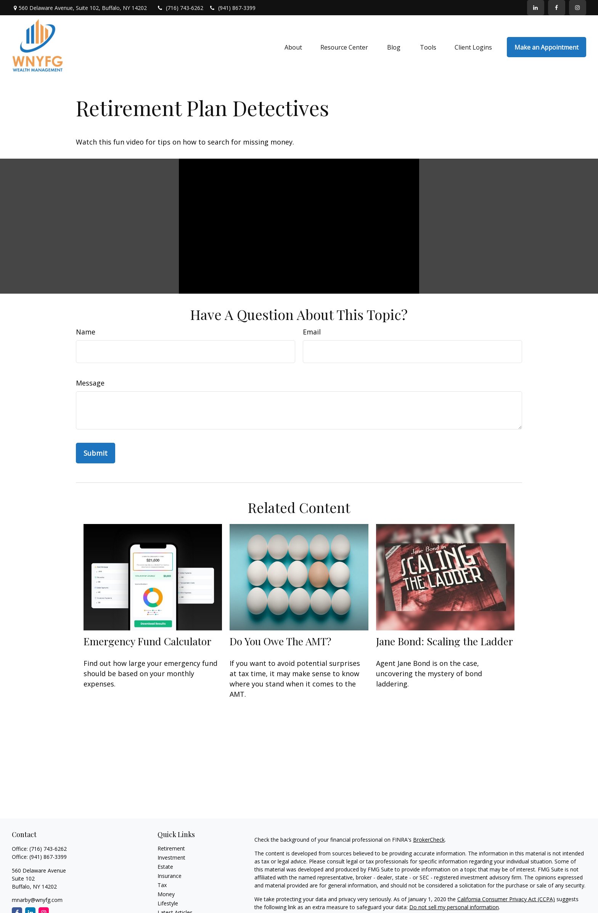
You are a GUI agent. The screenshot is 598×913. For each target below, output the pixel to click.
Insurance (170, 875)
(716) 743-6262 (180, 7)
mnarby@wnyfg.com (37, 899)
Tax (162, 885)
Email (312, 331)
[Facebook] (556, 7)
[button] (293, 47)
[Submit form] (95, 453)
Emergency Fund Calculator (147, 641)
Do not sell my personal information (454, 907)
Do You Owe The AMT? (280, 641)
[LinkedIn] (535, 7)
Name (85, 331)
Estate (165, 866)
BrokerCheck (429, 839)
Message (90, 382)
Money (166, 894)
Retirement (171, 848)
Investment (171, 857)
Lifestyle (168, 903)
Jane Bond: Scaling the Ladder (444, 641)
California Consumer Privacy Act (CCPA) (506, 899)
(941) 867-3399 (232, 7)
